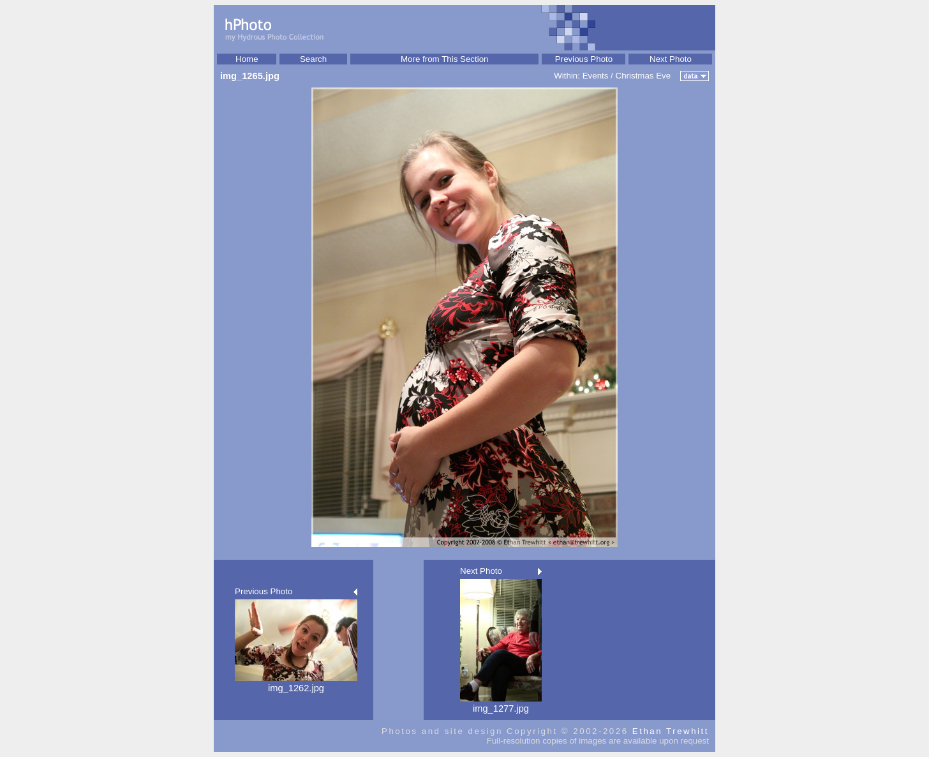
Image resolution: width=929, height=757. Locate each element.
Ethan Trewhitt (670, 731)
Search (313, 59)
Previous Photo (584, 59)
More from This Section (445, 59)
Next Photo (671, 59)
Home (246, 59)
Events (596, 75)
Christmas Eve (643, 75)
